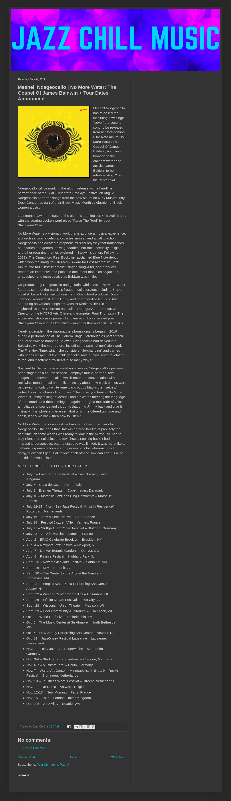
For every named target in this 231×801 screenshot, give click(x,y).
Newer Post (27, 757)
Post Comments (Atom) (53, 764)
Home (73, 757)
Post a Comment (34, 748)
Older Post (118, 757)
